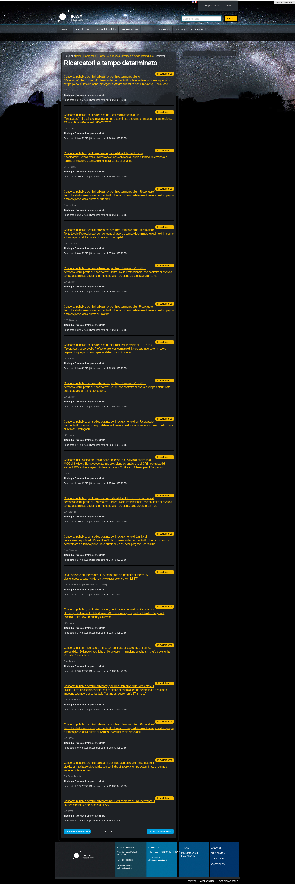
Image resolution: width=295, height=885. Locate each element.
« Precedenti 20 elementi (77, 831)
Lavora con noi (90, 56)
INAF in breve (83, 29)
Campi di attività (106, 29)
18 (110, 831)
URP (148, 29)
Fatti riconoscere (283, 2)
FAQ (228, 5)
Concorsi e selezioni (110, 56)
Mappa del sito (212, 5)
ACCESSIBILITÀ (218, 864)
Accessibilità (207, 881)
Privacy (185, 848)
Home (64, 29)
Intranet (180, 29)
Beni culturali (198, 29)
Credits (192, 881)
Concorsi (216, 848)
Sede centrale (130, 29)
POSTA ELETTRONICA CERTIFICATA (164, 852)
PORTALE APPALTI (219, 859)
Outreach (164, 29)
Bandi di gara (218, 853)
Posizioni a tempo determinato (137, 56)
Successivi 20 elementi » (160, 831)
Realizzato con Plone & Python (65, 883)
